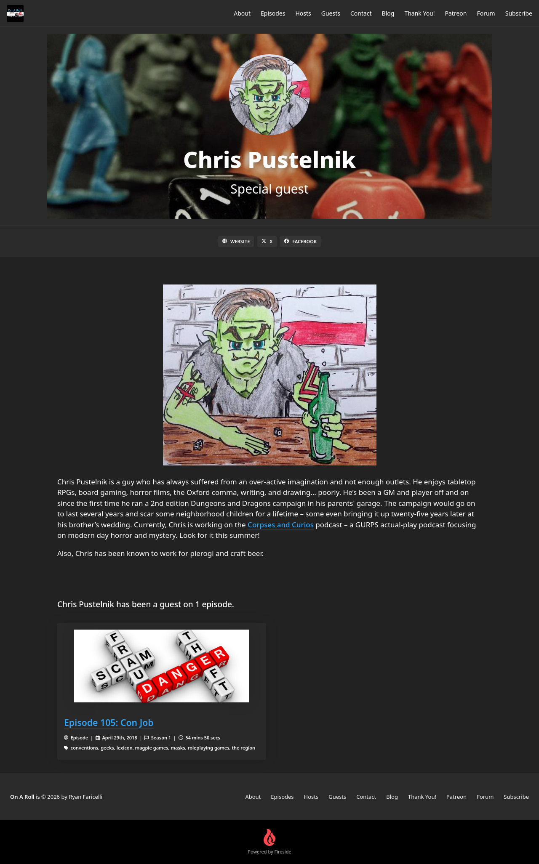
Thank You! (419, 13)
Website (236, 241)
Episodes (273, 13)
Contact (361, 13)
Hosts (303, 13)
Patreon (456, 13)
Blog (388, 13)
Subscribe (518, 13)
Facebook (300, 241)
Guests (330, 13)
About (242, 13)
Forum (486, 13)
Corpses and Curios (281, 524)
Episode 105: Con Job (109, 722)
